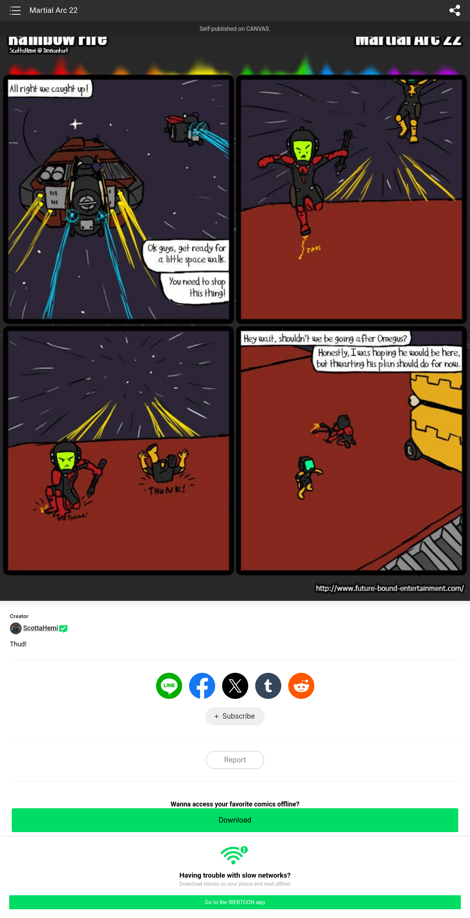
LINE (169, 686)
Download (234, 820)
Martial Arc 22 (53, 10)
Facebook (202, 686)
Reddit (301, 686)
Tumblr (268, 686)
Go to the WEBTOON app (235, 902)
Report (235, 759)
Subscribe (239, 716)
